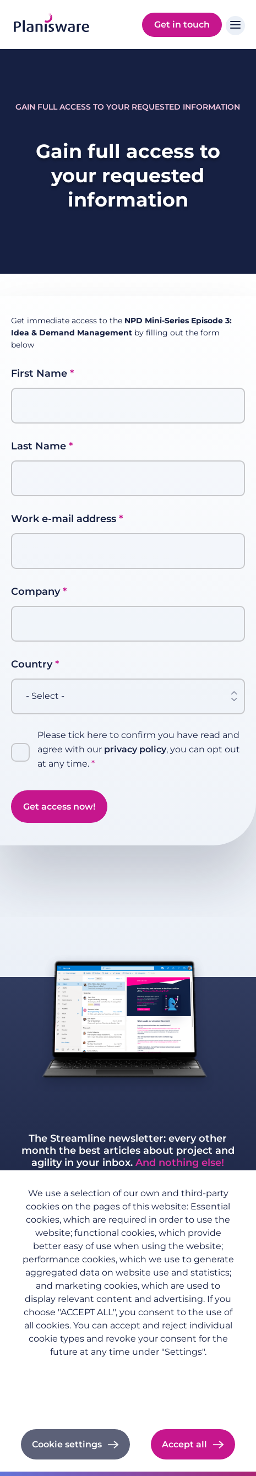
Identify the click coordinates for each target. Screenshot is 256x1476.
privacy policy (135, 749)
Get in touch (182, 24)
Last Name (38, 446)
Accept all (184, 1444)
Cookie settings (67, 1444)
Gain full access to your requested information (127, 107)
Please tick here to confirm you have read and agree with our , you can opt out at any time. (138, 749)
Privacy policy (128, 1369)
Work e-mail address (63, 519)
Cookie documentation (128, 1399)
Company (35, 591)
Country (31, 664)
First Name (39, 373)
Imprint (128, 1384)
